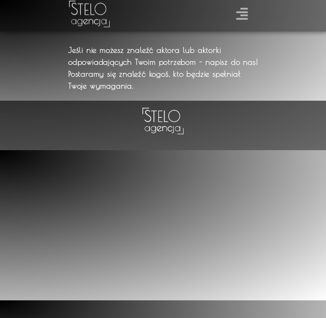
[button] (242, 12)
